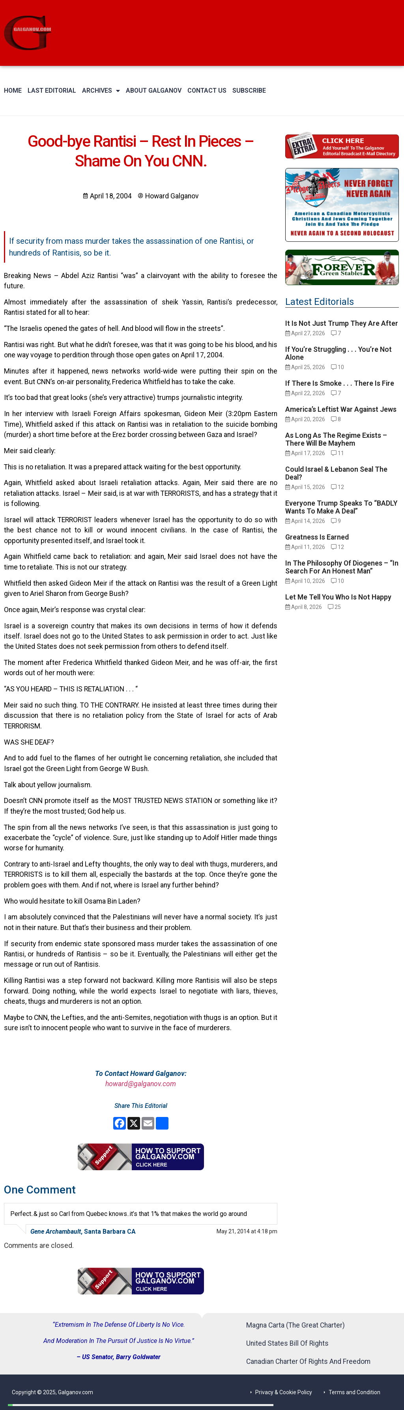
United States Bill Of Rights (287, 1343)
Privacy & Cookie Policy (283, 1392)
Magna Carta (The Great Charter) (295, 1325)
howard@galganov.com (140, 1084)
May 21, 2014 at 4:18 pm (247, 1231)
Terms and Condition (354, 1392)
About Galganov (153, 90)
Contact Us (206, 90)
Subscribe (249, 90)
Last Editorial (52, 90)
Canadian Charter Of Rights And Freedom (308, 1361)
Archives (101, 91)
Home (13, 90)
